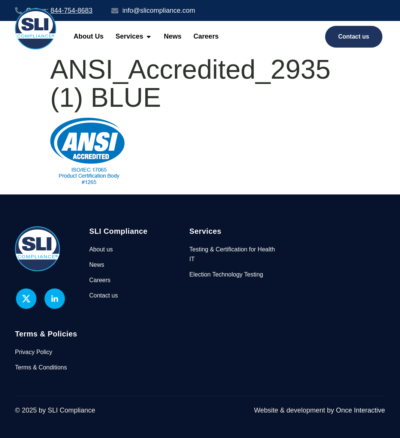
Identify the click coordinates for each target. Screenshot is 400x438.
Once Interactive (360, 410)
